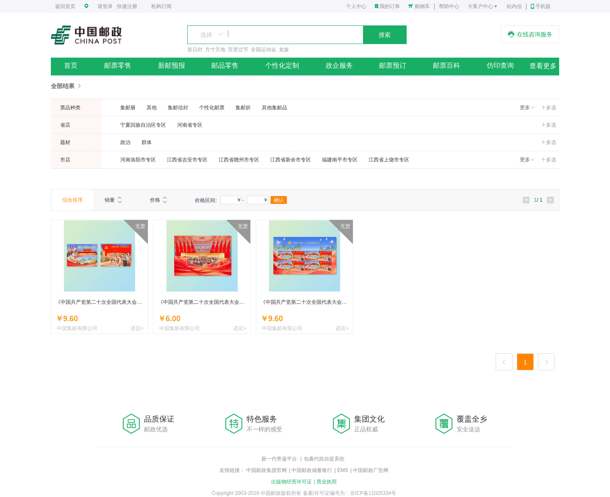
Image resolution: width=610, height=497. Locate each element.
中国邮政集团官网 (266, 470)
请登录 (105, 6)
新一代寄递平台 (279, 459)
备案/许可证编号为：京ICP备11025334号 (349, 493)
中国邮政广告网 (370, 470)
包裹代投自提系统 (324, 459)
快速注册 (127, 6)
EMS (342, 470)
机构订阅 (161, 6)
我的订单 (390, 6)
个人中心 (356, 6)
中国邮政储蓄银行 (311, 470)
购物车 (422, 6)
